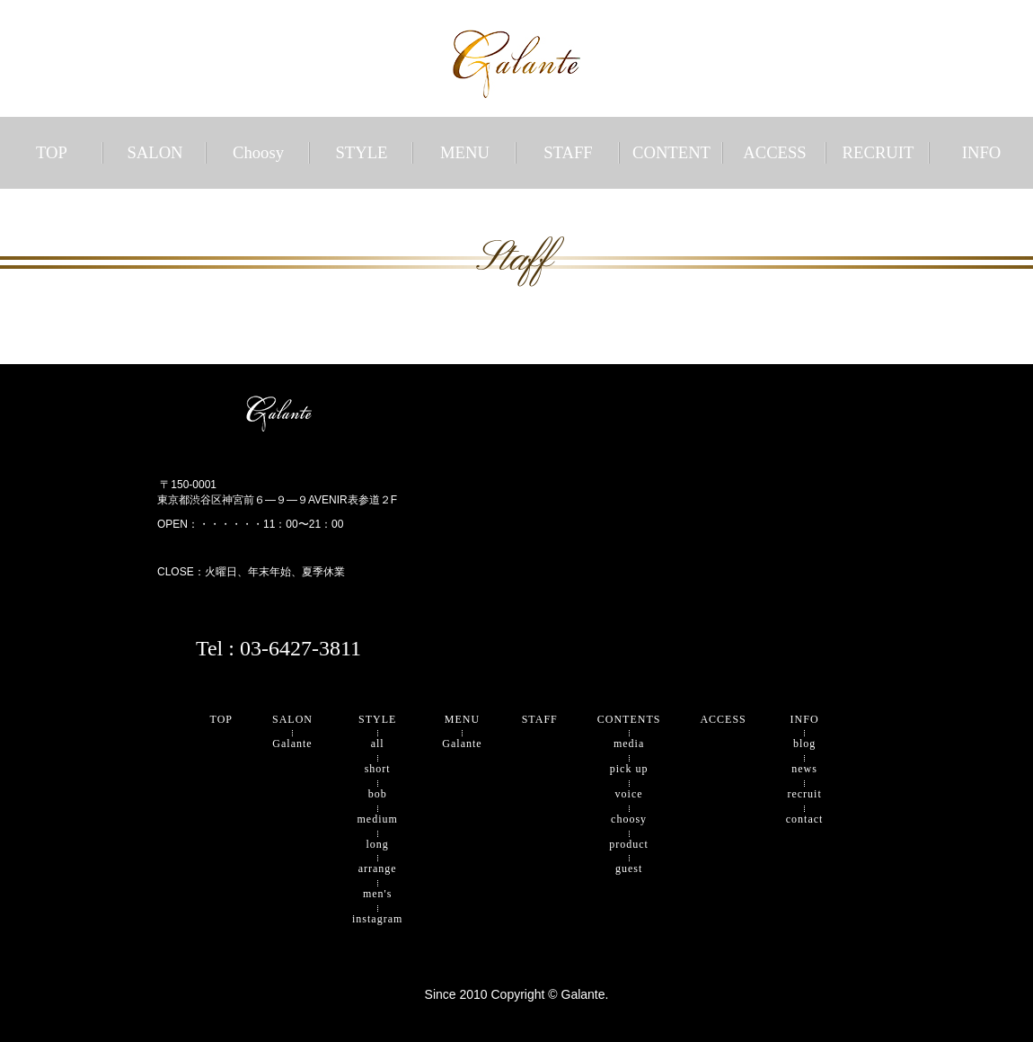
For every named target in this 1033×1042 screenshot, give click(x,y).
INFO (982, 152)
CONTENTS (629, 719)
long (377, 844)
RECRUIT (878, 152)
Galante (292, 743)
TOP (51, 152)
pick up (629, 768)
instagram (377, 919)
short (378, 768)
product (629, 844)
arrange (377, 868)
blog (804, 743)
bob (377, 794)
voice (629, 794)
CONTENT (671, 152)
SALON (154, 152)
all (377, 743)
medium (378, 819)
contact (805, 819)
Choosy (258, 152)
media (629, 743)
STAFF (568, 152)
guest (628, 868)
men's (378, 893)
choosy (629, 819)
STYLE (361, 152)
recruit (804, 794)
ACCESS (775, 152)
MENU (465, 152)
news (804, 768)
